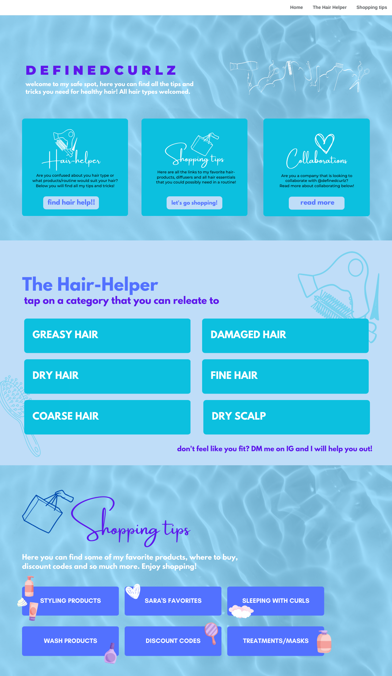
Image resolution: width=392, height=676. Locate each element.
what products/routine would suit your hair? (75, 181)
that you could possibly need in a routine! (196, 182)
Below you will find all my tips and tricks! (75, 186)
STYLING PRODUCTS (70, 601)
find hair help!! (71, 203)
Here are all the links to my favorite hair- (196, 172)
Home (296, 7)
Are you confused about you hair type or (75, 175)
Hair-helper (71, 157)
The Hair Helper (330, 7)
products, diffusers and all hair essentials (196, 177)
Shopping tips (371, 7)
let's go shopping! (195, 203)
